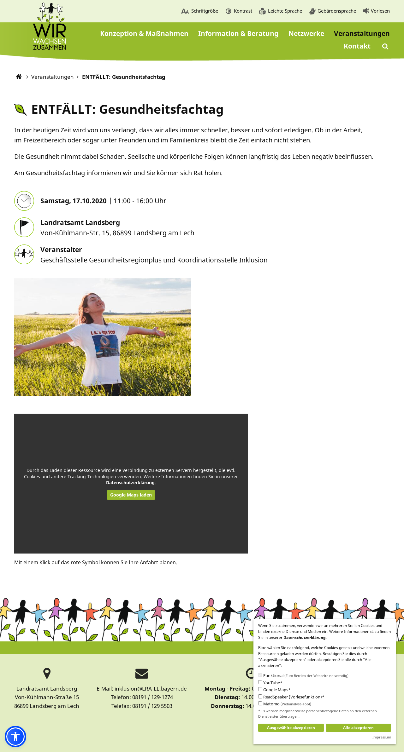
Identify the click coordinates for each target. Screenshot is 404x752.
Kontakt (357, 46)
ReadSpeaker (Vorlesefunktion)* (291, 697)
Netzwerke (306, 33)
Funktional (303, 676)
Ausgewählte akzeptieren (291, 727)
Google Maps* (274, 689)
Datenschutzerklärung (130, 482)
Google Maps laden (131, 495)
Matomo (284, 704)
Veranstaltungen (362, 33)
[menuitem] (199, 11)
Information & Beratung (238, 33)
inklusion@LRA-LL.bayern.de (151, 688)
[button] (15, 736)
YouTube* (270, 683)
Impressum (381, 737)
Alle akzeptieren (358, 727)
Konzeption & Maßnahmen (144, 33)
